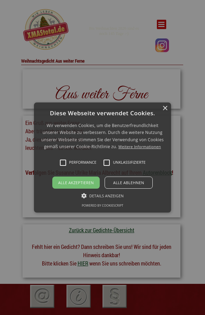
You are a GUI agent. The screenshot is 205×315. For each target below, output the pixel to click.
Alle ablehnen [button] (128, 182)
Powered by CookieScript (102, 205)
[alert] (102, 157)
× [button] (165, 108)
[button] (102, 157)
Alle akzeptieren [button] (76, 182)
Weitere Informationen (139, 146)
